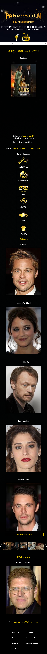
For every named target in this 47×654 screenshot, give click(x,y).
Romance (31, 148)
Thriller (38, 148)
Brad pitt (23, 244)
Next (46, 546)
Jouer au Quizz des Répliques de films (24, 622)
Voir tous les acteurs (24, 534)
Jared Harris (23, 362)
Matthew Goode (23, 479)
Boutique (23, 58)
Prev (1, 546)
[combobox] (23, 43)
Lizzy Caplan (23, 421)
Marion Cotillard (23, 303)
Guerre (15, 148)
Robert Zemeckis (28, 136)
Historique (22, 148)
